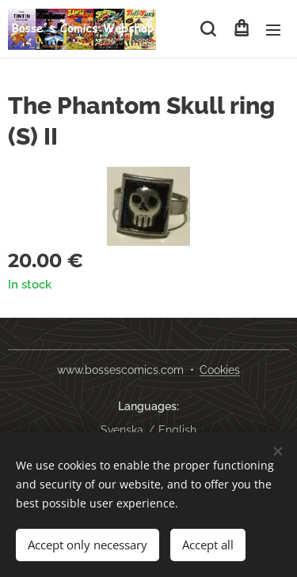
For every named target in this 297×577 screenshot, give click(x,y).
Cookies (220, 370)
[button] (208, 29)
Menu (273, 30)
